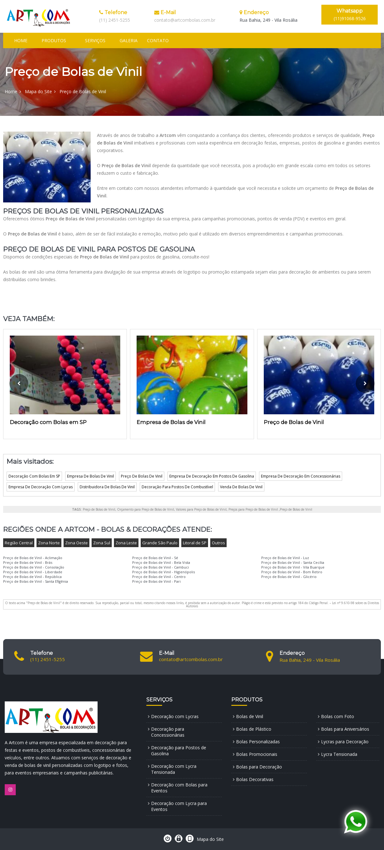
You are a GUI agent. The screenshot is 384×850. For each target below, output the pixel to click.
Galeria (129, 40)
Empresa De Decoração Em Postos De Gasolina (211, 476)
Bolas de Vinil (249, 716)
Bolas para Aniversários (345, 729)
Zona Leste (126, 543)
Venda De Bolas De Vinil (241, 487)
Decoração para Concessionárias (167, 732)
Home (20, 40)
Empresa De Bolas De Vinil (90, 476)
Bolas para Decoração (259, 767)
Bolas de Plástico (253, 729)
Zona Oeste (76, 543)
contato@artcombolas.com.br (184, 20)
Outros (218, 543)
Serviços (95, 40)
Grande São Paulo (160, 543)
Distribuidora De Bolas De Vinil (107, 487)
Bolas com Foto (337, 716)
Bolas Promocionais (256, 754)
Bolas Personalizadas (258, 742)
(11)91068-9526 (350, 14)
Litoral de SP (194, 543)
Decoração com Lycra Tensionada (173, 769)
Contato (158, 40)
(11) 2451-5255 (114, 20)
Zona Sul (101, 543)
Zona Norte (49, 543)
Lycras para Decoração (345, 742)
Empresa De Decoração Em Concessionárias (300, 476)
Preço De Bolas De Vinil (141, 476)
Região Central (19, 543)
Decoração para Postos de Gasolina (178, 750)
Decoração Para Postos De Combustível (177, 487)
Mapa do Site (38, 91)
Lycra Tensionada (339, 754)
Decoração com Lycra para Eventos (179, 806)
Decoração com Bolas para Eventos (179, 788)
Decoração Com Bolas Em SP (34, 476)
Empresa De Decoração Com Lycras (40, 487)
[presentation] (18, 383)
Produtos (54, 40)
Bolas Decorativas (255, 779)
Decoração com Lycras (175, 716)
